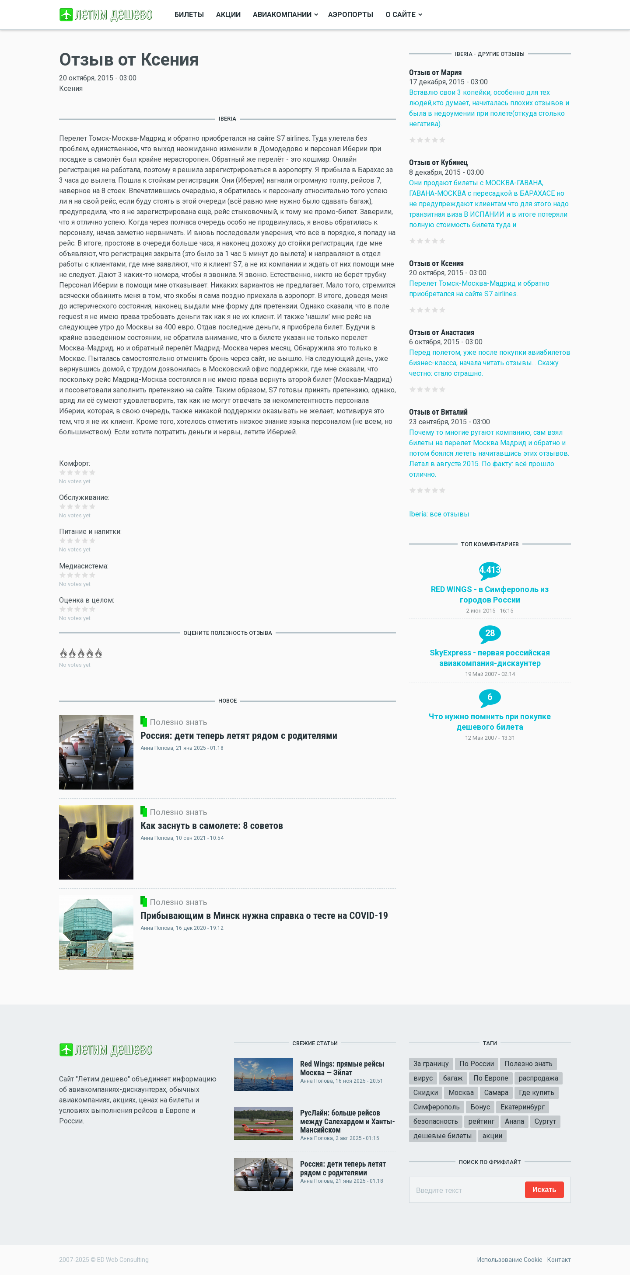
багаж (453, 1078)
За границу (431, 1064)
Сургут (545, 1121)
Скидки (425, 1092)
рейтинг (481, 1121)
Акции (228, 14)
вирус (423, 1078)
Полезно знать (528, 1064)
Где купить (536, 1092)
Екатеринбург (522, 1107)
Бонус (480, 1107)
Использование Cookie (509, 1259)
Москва (461, 1092)
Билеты (189, 14)
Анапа (514, 1121)
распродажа (538, 1078)
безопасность (435, 1121)
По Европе (490, 1078)
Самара (496, 1092)
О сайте (400, 14)
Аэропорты (350, 14)
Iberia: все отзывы (439, 514)
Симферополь (436, 1107)
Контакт (559, 1259)
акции (492, 1136)
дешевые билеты (442, 1136)
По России (476, 1064)
